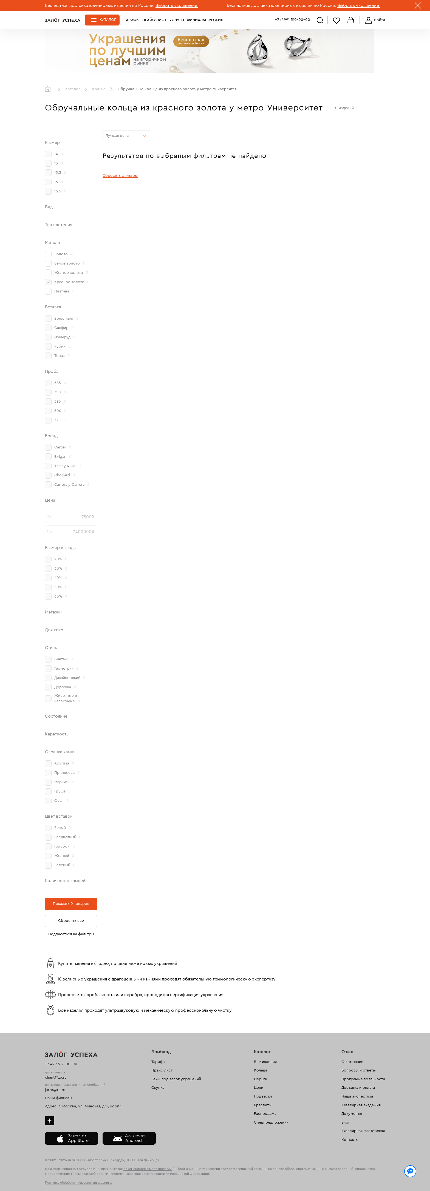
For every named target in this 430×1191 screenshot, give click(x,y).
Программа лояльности (363, 1079)
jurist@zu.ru (55, 1090)
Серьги (260, 1079)
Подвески (263, 1096)
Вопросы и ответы (358, 1070)
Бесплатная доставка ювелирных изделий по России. (99, 5)
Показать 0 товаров (71, 904)
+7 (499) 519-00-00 (292, 20)
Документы (351, 1114)
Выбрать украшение (176, 5)
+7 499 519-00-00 (61, 1064)
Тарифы (132, 20)
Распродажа (265, 1114)
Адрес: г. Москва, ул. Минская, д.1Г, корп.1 (83, 1106)
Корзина (350, 20)
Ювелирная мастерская (363, 1131)
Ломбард (161, 1052)
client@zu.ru (56, 1077)
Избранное (336, 20)
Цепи (258, 1088)
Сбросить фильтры (120, 176)
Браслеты (262, 1105)
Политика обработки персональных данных (78, 1182)
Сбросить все (71, 921)
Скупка (157, 1088)
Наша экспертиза (357, 1096)
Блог (345, 1122)
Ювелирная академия (361, 1105)
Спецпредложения (271, 1122)
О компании (352, 1062)
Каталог (108, 20)
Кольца (99, 89)
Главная (49, 89)
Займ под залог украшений (176, 1079)
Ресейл (216, 20)
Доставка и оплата (358, 1088)
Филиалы (196, 20)
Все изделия (265, 1062)
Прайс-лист (154, 20)
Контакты (349, 1140)
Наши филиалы (58, 1098)
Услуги (176, 20)
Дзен (49, 1120)
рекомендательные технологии (147, 1168)
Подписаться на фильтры (71, 934)
